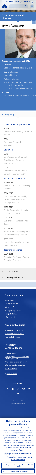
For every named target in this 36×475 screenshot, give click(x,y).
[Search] (17, 6)
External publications (12, 277)
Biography (7, 114)
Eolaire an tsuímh (12, 374)
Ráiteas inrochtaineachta (15, 365)
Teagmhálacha (11, 314)
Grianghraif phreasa (13, 310)
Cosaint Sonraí (11, 353)
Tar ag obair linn (11, 304)
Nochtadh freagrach (13, 337)
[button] (32, 2)
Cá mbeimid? (10, 317)
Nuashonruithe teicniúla (14, 333)
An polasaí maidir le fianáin (16, 362)
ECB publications (10, 271)
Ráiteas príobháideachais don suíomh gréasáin (17, 357)
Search (25, 6)
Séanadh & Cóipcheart (14, 330)
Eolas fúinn (9, 300)
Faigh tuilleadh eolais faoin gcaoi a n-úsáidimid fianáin (19, 458)
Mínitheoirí (9, 307)
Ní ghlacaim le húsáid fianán (19, 471)
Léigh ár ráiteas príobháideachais (19, 454)
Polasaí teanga (11, 368)
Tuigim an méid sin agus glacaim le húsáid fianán (19, 466)
